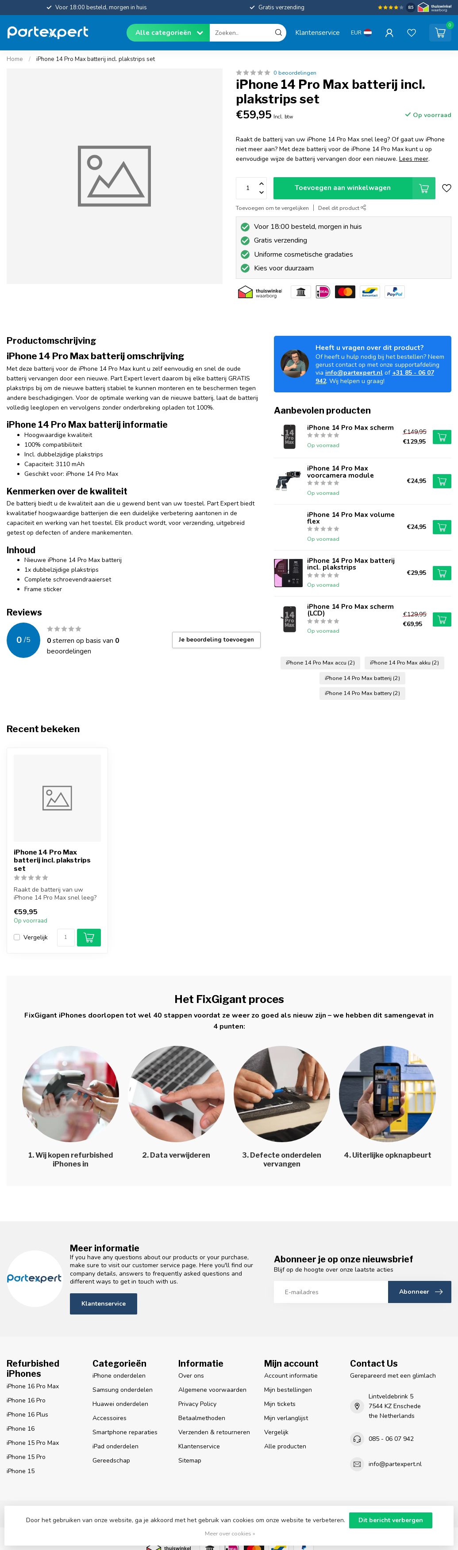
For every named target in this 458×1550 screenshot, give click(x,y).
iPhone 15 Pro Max (33, 1443)
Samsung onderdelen (122, 1390)
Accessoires (109, 1418)
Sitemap (189, 1460)
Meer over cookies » (230, 1533)
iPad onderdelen (115, 1446)
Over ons (191, 1375)
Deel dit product (342, 208)
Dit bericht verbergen (390, 1520)
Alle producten (285, 1446)
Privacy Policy (197, 1404)
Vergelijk (35, 937)
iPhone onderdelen (119, 1375)
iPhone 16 (21, 1429)
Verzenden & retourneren (214, 1432)
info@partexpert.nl (354, 373)
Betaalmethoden (201, 1418)
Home (15, 59)
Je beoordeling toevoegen (216, 640)
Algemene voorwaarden (212, 1390)
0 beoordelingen (294, 72)
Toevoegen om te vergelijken (272, 208)
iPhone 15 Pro (26, 1457)
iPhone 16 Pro (26, 1400)
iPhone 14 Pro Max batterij (362, 678)
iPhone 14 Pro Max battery (362, 693)
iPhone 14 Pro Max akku (404, 662)
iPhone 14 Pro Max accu (320, 662)
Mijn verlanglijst (286, 1418)
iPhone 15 (21, 1471)
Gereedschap (111, 1460)
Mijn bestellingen (288, 1390)
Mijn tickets (280, 1404)
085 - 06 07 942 (391, 1439)
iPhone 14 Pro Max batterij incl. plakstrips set (95, 59)
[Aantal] (66, 937)
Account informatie (291, 1375)
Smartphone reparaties (125, 1432)
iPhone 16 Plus (27, 1414)
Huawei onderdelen (120, 1404)
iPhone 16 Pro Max (33, 1386)
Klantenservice (317, 32)
